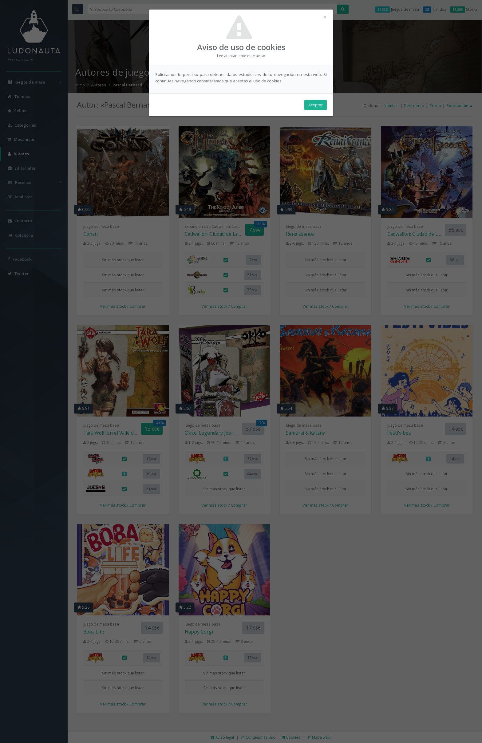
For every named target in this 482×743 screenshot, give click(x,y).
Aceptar (315, 105)
